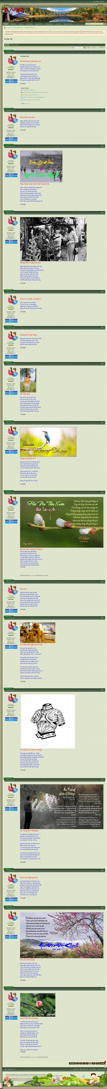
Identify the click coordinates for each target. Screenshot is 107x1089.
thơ (29, 103)
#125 (102, 327)
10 (93, 1063)
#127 (102, 422)
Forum (9, 27)
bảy (25, 103)
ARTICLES (29, 24)
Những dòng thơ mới (29, 27)
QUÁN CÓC (38, 24)
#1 (102, 52)
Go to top (102, 1069)
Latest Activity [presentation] (15, 44)
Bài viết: (9, 73)
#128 (102, 492)
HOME (6, 24)
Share (11, 80)
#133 (102, 870)
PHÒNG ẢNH (48, 24)
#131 (102, 689)
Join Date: (8, 72)
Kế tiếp (102, 1063)
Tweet (11, 82)
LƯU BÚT (58, 24)
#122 (102, 146)
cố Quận (10, 66)
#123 (102, 212)
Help (76, 1069)
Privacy (94, 1069)
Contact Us (85, 1069)
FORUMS (13, 24)
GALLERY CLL (68, 24)
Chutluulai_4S (11, 1069)
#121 (102, 110)
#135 (102, 988)
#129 (102, 581)
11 (97, 1063)
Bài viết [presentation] (7, 44)
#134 (102, 907)
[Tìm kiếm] (94, 24)
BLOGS (21, 24)
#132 (102, 779)
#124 (102, 291)
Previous (72, 1063)
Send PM (11, 75)
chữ (27, 103)
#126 (102, 363)
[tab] (7, 45)
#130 (102, 617)
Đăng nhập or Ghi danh (99, 1)
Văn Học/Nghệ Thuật (18, 27)
